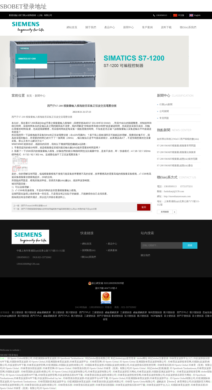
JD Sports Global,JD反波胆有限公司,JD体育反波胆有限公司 (82, 371)
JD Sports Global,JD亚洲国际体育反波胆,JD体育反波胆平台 (139, 378)
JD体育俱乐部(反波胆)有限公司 (100, 375)
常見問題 (164, 118)
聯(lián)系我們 (188, 27)
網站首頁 (72, 27)
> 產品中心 (111, 243)
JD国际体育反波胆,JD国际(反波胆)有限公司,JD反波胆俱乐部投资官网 (120, 365)
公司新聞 (164, 111)
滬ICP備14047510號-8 (106, 288)
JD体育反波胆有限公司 (12, 385)
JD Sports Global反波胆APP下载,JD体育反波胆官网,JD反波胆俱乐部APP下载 (44, 375)
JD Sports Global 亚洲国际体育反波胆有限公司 (143, 361)
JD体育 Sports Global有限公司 (140, 381)
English (197, 15)
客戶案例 (147, 27)
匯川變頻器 (30, 312)
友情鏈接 (165, 212)
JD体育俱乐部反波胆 (31, 368)
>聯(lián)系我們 (88, 257)
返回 (143, 207)
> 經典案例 (111, 250)
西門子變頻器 (104, 315)
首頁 (29, 95)
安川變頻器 (130, 315)
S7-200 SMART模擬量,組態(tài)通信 (175, 165)
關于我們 (90, 27)
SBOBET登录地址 (23, 6)
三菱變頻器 (98, 312)
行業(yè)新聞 (166, 104)
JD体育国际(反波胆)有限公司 (36, 371)
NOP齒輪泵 (157, 315)
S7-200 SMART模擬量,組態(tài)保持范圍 (177, 159)
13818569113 (161, 15)
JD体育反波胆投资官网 (188, 371)
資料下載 (166, 27)
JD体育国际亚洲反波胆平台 (52, 381)
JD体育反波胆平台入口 (158, 385)
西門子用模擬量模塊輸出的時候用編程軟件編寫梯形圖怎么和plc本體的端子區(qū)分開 (59, 209)
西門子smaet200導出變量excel (34, 205)
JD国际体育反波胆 (180, 385)
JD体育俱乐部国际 (104, 385)
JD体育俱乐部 (65, 385)
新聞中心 (128, 27)
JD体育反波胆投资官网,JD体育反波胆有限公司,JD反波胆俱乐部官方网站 (154, 375)
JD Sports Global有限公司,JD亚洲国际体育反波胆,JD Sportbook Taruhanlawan (45, 358)
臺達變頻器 (117, 315)
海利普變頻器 (155, 312)
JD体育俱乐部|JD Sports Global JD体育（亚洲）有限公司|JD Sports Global (109, 368)
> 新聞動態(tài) (87, 250)
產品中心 (109, 27)
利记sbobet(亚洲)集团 (158, 368)
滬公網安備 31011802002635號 (107, 283)
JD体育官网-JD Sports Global (104, 361)
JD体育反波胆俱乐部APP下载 (130, 385)
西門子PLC (85, 312)
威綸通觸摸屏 (44, 312)
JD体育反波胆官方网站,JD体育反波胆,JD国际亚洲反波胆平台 (144, 371)
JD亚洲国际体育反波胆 (79, 381)
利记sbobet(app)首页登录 (123, 358)
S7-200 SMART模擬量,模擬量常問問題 (176, 145)
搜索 (190, 245)
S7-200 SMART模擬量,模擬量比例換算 (176, 152)
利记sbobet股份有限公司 (97, 358)
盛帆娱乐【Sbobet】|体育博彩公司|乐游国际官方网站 (184, 381)
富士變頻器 (17, 312)
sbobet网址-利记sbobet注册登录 (152, 358)
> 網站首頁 (85, 243)
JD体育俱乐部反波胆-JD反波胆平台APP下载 (85, 378)
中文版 (181, 15)
